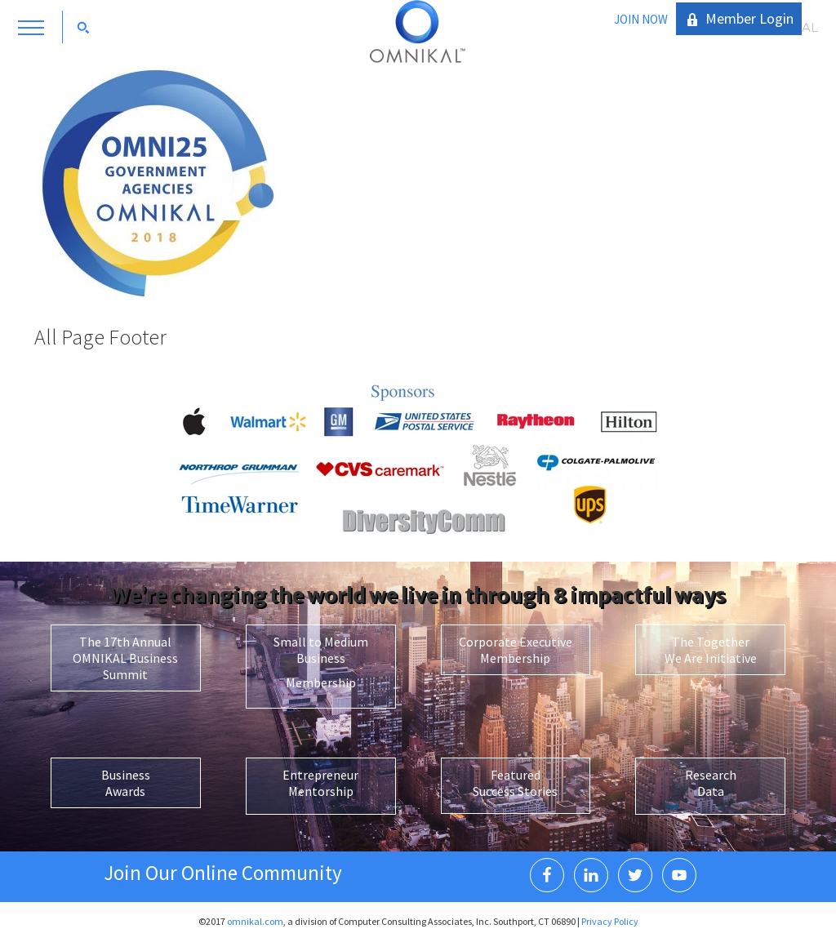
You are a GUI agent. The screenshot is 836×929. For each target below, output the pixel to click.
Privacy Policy (609, 921)
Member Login (749, 18)
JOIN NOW (641, 19)
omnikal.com (255, 921)
